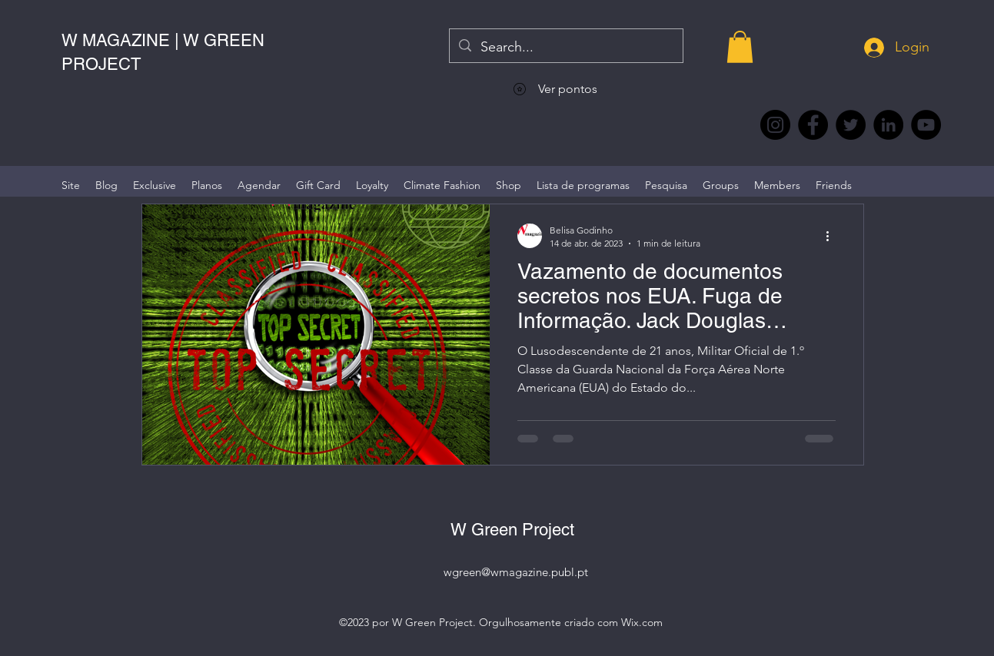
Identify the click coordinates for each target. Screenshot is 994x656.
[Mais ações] (833, 236)
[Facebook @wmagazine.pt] (813, 125)
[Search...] (565, 47)
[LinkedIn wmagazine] (888, 125)
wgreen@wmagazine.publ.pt (516, 572)
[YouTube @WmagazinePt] (926, 125)
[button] (739, 47)
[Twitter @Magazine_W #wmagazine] (851, 125)
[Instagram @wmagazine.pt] (775, 125)
